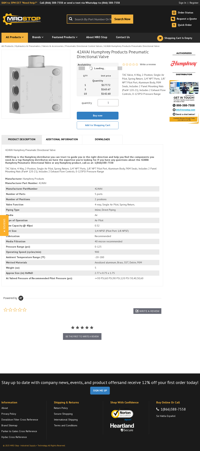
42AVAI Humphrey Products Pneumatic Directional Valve (132, 46)
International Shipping (66, 419)
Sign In (182, 2)
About (4, 408)
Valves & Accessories (53, 46)
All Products (7, 46)
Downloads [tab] (102, 139)
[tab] (82, 215)
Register (194, 2)
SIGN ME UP (100, 390)
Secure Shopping (63, 413)
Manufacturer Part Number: (21, 183)
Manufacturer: (13, 178)
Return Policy (61, 408)
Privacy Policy (8, 413)
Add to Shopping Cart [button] (97, 125)
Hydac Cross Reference (14, 437)
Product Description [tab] (21, 139)
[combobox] (100, 19)
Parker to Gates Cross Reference (19, 431)
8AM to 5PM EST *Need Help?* (19, 2)
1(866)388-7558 (173, 409)
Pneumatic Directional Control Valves (83, 46)
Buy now (97, 115)
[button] (147, 311)
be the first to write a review (82, 336)
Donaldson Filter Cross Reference (19, 419)
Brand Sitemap (9, 425)
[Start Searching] (122, 19)
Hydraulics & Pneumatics (27, 46)
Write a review (148, 64)
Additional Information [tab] (62, 139)
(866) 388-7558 (54, 2)
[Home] (23, 19)
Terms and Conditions (65, 425)
